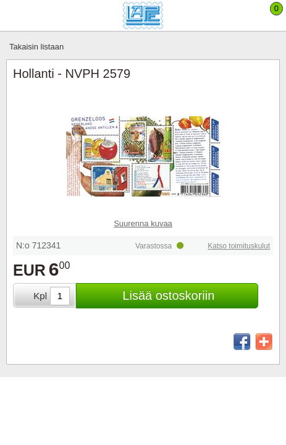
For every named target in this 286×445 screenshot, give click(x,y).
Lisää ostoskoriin (168, 295)
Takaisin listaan (36, 46)
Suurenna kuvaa (143, 223)
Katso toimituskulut (239, 246)
